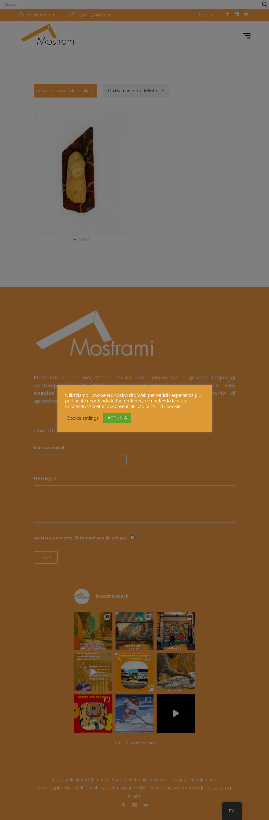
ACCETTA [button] (117, 417)
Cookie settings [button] (83, 418)
